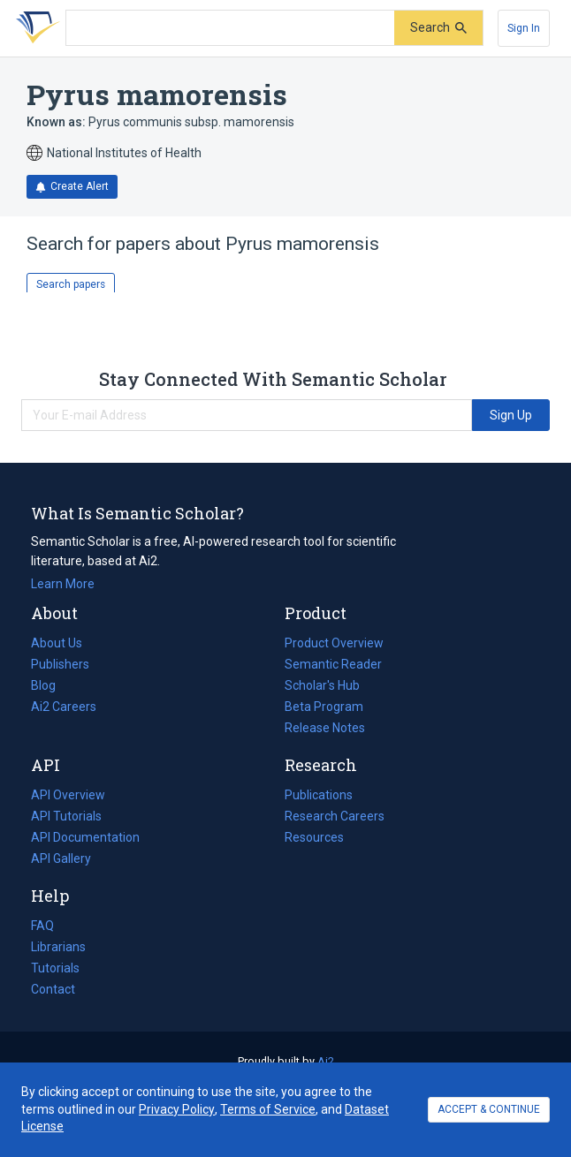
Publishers (60, 664)
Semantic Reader (333, 664)
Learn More (63, 584)
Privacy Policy (177, 1109)
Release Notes (325, 728)
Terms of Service (268, 1109)
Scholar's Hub (322, 685)
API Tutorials (66, 816)
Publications (319, 794)
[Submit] (438, 28)
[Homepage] (34, 28)
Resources (314, 837)
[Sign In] (524, 28)
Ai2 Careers (63, 706)
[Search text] (230, 28)
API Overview (68, 795)
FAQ (42, 926)
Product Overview (334, 643)
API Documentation (85, 837)
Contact (53, 989)
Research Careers (334, 816)
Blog (50, 685)
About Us (56, 643)
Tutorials (55, 968)
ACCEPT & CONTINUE (489, 1109)
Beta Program (324, 706)
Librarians (58, 947)
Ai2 (325, 1061)
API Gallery (61, 858)
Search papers (70, 284)
